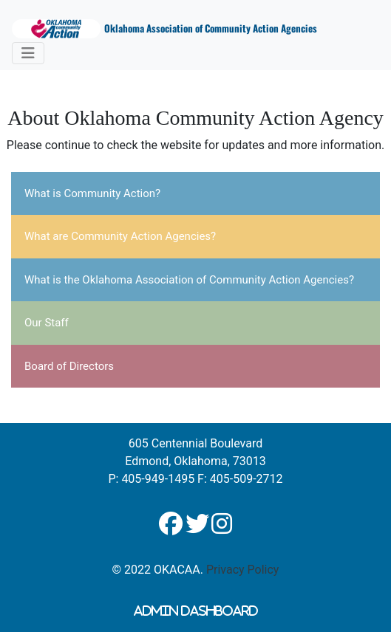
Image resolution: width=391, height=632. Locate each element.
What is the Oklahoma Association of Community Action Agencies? (189, 279)
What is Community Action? (92, 193)
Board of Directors (69, 366)
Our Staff (46, 322)
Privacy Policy (242, 570)
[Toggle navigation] (28, 53)
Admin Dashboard (196, 610)
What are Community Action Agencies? (120, 236)
